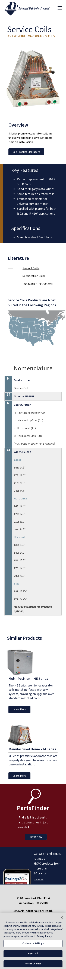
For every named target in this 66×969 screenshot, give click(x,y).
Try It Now (36, 837)
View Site (38, 879)
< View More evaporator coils (31, 36)
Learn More (19, 709)
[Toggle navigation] (59, 7)
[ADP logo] (30, 7)
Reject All (33, 955)
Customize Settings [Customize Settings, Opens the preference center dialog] (32, 945)
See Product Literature (26, 152)
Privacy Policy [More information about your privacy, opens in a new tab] (44, 938)
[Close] (62, 919)
